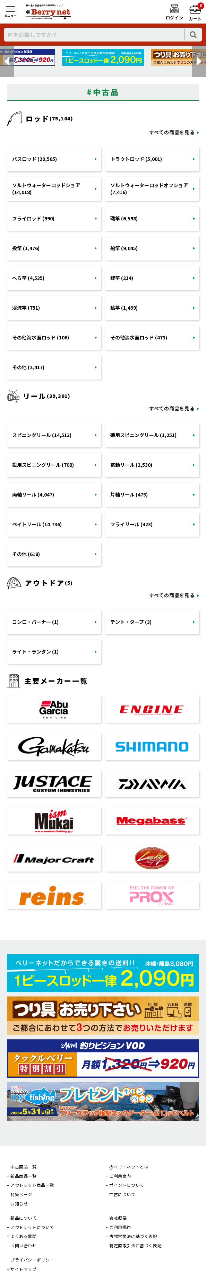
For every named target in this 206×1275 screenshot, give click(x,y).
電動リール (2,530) (131, 464)
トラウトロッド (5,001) (136, 158)
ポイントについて (126, 1185)
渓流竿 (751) (26, 307)
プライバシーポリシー (32, 1260)
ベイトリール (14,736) (37, 524)
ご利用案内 (120, 1176)
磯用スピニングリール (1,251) (143, 434)
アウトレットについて (32, 1227)
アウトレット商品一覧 (32, 1185)
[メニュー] (10, 12)
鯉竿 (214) (121, 277)
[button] (7, 61)
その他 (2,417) (28, 367)
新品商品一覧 (23, 1176)
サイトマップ (23, 1269)
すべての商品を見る (172, 132)
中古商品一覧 (23, 1166)
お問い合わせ (23, 1245)
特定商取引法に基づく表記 (135, 1245)
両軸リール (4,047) (33, 494)
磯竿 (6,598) (124, 218)
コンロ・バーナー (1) (35, 621)
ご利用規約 (120, 1227)
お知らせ (19, 1203)
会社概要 (118, 1218)
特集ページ (21, 1194)
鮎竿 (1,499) (124, 307)
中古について (122, 1194)
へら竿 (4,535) (28, 277)
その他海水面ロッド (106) (40, 337)
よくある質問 (23, 1236)
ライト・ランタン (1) (35, 651)
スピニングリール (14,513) (41, 434)
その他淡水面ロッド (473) (138, 337)
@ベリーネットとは (128, 1166)
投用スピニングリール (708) (43, 464)
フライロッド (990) (33, 218)
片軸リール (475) (129, 494)
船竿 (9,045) (124, 248)
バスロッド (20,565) (34, 158)
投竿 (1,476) (26, 248)
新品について (23, 1218)
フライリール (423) (131, 524)
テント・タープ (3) (131, 621)
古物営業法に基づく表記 (133, 1236)
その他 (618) (26, 553)
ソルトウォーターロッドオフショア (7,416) (149, 188)
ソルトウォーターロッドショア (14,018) (46, 188)
